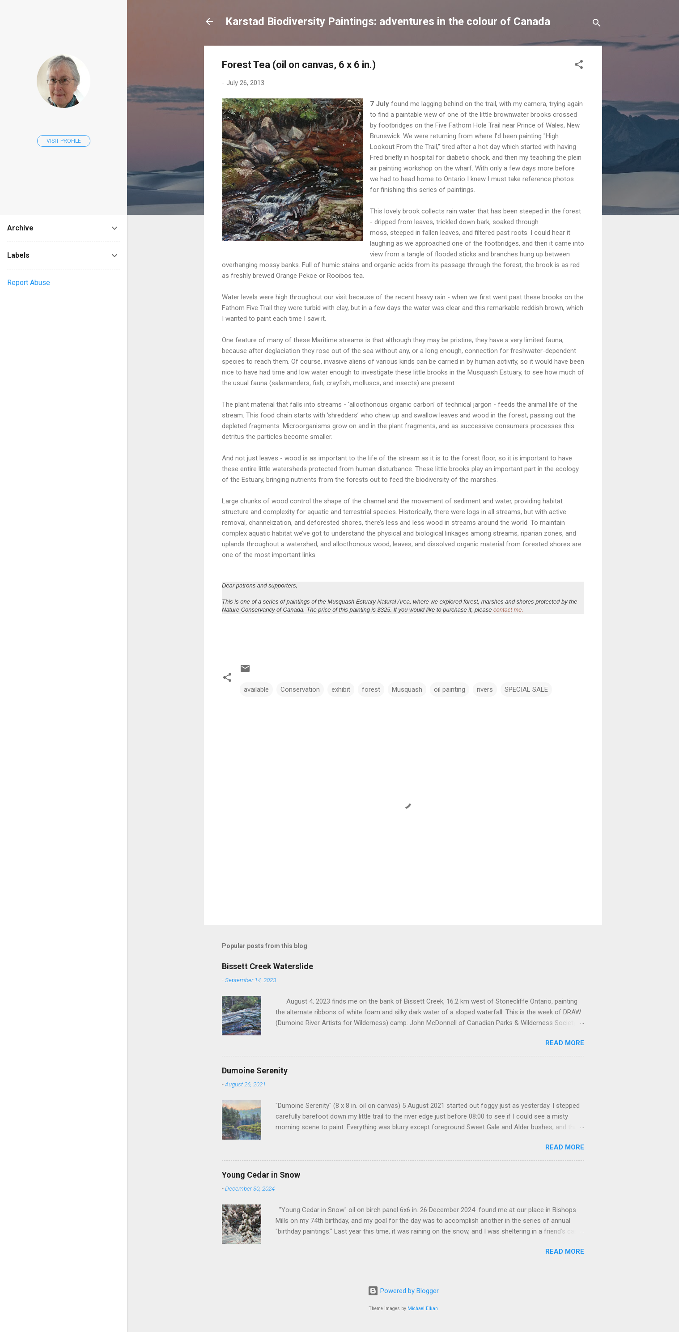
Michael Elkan (422, 1308)
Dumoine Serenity (255, 1070)
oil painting (449, 689)
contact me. (508, 609)
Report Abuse (28, 282)
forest (371, 689)
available (256, 689)
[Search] (596, 24)
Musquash (407, 689)
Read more (564, 1043)
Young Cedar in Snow (261, 1174)
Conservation (300, 689)
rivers (485, 689)
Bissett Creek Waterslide (267, 966)
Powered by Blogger (403, 1291)
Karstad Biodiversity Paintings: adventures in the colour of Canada (387, 21)
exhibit (340, 689)
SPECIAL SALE (526, 689)
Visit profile (64, 141)
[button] (578, 66)
